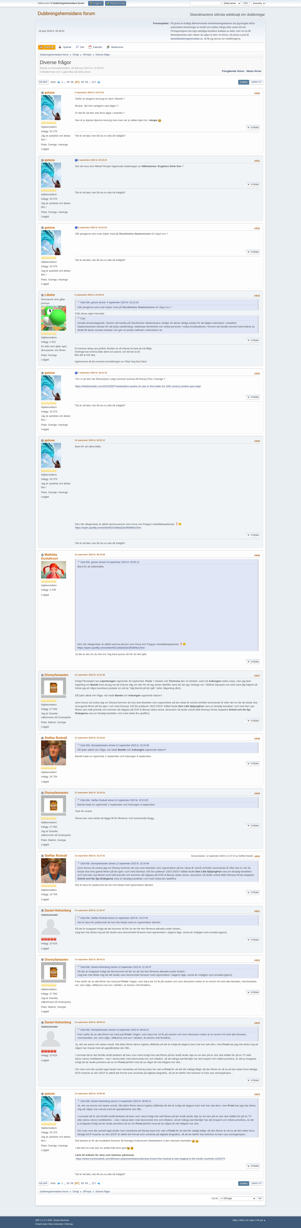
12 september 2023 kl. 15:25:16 (90, 792)
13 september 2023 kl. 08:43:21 (90, 959)
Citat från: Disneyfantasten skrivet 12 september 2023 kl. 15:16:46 (114, 745)
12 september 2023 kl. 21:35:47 (90, 910)
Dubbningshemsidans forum (66, 13)
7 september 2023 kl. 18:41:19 (92, 373)
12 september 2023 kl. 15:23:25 (90, 738)
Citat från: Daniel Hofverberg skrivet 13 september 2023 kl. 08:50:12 (115, 1101)
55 (68, 82)
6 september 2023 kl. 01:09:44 (89, 295)
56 (72, 82)
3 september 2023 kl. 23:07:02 (89, 92)
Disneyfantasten (56, 675)
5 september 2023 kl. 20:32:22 (92, 160)
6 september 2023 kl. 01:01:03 (92, 227)
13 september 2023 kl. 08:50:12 (90, 1022)
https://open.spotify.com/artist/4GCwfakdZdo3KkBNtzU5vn (108, 527)
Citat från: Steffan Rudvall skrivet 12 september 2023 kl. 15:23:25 (114, 800)
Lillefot (50, 295)
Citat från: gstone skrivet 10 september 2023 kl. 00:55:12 (109, 562)
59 (86, 82)
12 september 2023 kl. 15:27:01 (90, 856)
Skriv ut (256, 82)
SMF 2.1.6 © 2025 (43, 1220)
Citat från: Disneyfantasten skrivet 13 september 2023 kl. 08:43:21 (114, 1030)
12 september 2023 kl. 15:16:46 (90, 675)
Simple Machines (61, 1220)
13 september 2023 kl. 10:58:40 (90, 1093)
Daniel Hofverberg (58, 910)
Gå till (214, 1198)
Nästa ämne (253, 71)
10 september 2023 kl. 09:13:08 (90, 554)
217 (94, 82)
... (65, 82)
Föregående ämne (233, 71)
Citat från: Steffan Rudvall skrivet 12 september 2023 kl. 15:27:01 (114, 918)
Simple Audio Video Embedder (49, 1224)
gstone (50, 92)
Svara (243, 82)
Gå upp (43, 1183)
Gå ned (43, 82)
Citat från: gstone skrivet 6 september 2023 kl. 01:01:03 (109, 302)
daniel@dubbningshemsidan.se (187, 38)
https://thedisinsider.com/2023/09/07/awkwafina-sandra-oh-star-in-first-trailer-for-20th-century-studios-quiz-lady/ (138, 386)
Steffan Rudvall (56, 737)
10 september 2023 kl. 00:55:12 (90, 440)
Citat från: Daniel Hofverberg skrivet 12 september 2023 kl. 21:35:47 (115, 967)
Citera (253, 127)
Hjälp (234, 1220)
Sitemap (69, 1224)
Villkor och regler (246, 1220)
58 (82, 82)
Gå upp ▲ (261, 1220)
